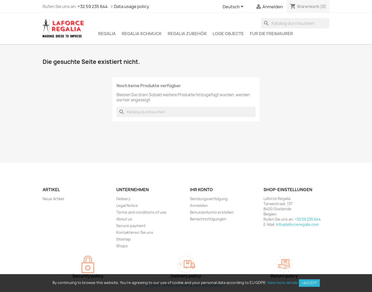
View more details (282, 282)
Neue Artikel (53, 198)
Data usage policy (131, 6)
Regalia (107, 33)
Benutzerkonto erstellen (212, 212)
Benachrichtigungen (208, 218)
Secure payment (131, 225)
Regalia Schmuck (142, 33)
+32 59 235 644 (93, 6)
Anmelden (199, 205)
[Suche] (295, 23)
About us (124, 218)
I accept (309, 283)
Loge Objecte (228, 33)
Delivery (123, 198)
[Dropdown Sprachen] (234, 7)
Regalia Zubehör (187, 33)
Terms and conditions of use (141, 212)
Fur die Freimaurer (271, 33)
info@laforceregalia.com (297, 224)
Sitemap (123, 239)
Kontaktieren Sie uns (134, 232)
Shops (122, 245)
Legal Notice (127, 205)
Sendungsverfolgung (209, 198)
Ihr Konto (201, 189)
